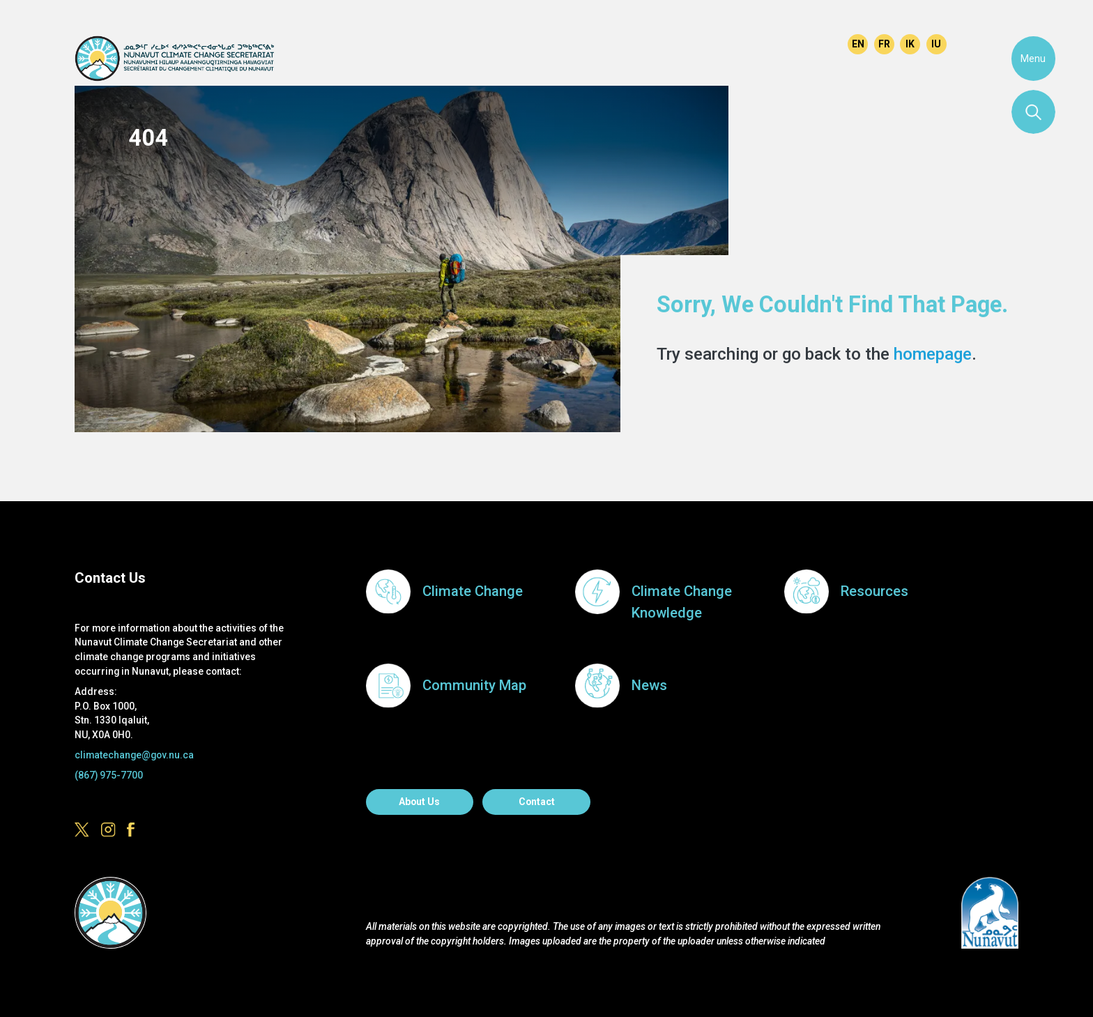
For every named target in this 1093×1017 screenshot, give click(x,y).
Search (1033, 112)
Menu (1033, 58)
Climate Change (472, 591)
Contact (537, 801)
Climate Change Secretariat (174, 58)
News (649, 685)
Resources (874, 591)
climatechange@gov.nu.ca (134, 754)
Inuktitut (936, 44)
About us (419, 801)
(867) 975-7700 (109, 775)
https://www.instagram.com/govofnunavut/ (790, 41)
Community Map (474, 685)
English (858, 44)
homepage (933, 354)
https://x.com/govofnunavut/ (764, 41)
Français (884, 44)
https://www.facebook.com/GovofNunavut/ (816, 41)
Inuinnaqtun (910, 44)
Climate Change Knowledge (682, 602)
